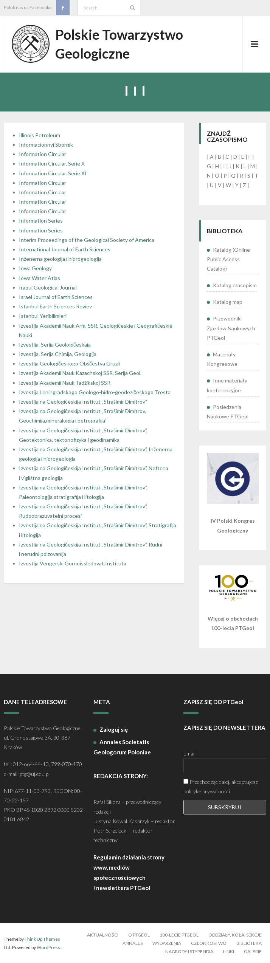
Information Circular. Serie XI (53, 173)
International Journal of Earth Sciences (64, 249)
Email (189, 753)
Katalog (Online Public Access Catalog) (228, 259)
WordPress (48, 947)
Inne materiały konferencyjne (227, 385)
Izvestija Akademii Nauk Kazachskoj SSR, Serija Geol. (80, 373)
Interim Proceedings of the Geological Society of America (86, 240)
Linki (228, 951)
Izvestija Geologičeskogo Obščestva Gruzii (69, 363)
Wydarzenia (166, 943)
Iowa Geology (35, 268)
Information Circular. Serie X (52, 163)
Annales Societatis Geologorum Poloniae (122, 747)
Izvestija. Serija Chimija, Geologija (57, 354)
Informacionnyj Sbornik (46, 144)
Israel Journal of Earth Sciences (56, 297)
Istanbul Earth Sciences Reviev (55, 306)
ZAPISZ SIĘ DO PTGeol (213, 701)
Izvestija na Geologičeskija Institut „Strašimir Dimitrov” (83, 401)
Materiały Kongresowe (222, 359)
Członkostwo (209, 943)
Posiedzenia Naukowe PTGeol (227, 412)
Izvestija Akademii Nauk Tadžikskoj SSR (64, 382)
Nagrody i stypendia (189, 951)
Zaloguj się (113, 729)
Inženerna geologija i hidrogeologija (60, 258)
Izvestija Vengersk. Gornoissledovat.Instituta (72, 563)
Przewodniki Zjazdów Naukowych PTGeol (231, 328)
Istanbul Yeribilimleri (43, 316)
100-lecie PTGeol (179, 935)
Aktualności (102, 935)
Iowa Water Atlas (39, 278)
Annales (133, 943)
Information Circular (42, 154)
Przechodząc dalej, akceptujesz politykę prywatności (220, 786)
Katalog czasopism (235, 285)
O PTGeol (139, 935)
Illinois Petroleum (39, 135)
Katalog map (227, 302)
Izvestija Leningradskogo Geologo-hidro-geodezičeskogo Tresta (95, 392)
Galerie (253, 951)
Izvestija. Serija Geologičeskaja (55, 344)
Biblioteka (249, 943)
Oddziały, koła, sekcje (235, 935)
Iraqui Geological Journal (48, 287)
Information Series (41, 220)
